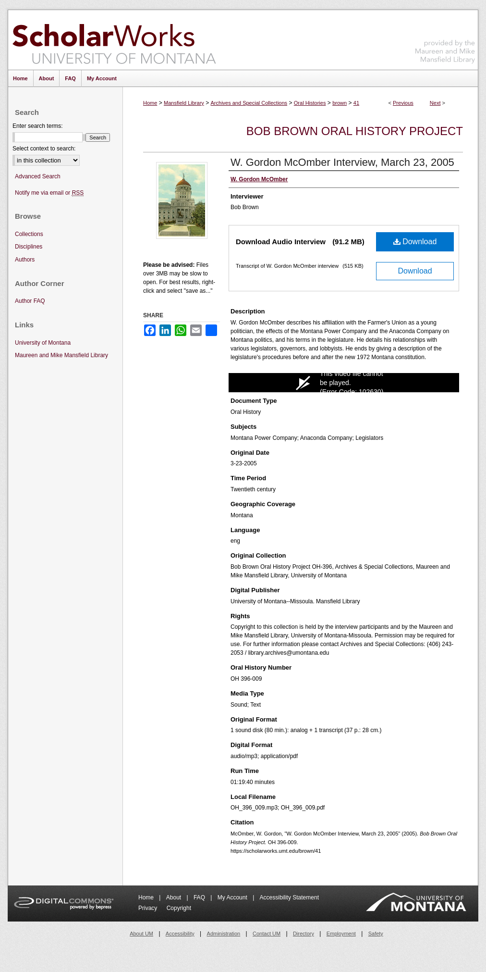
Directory (303, 933)
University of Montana (43, 342)
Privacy (148, 908)
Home (150, 103)
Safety (375, 933)
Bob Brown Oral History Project (354, 131)
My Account (233, 897)
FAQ (200, 897)
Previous (403, 103)
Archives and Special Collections (249, 103)
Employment (341, 933)
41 (356, 103)
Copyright (179, 908)
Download (415, 241)
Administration (224, 933)
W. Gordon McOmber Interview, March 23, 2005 (342, 162)
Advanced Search (38, 176)
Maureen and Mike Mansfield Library (445, 38)
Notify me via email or (49, 193)
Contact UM (266, 933)
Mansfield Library (184, 103)
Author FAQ (30, 301)
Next (435, 103)
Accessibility (180, 933)
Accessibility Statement (289, 897)
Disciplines (28, 246)
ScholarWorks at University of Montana (114, 40)
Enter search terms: (37, 126)
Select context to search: (43, 148)
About (174, 897)
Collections (29, 234)
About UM (141, 933)
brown (339, 103)
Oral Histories (310, 103)
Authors (25, 259)
